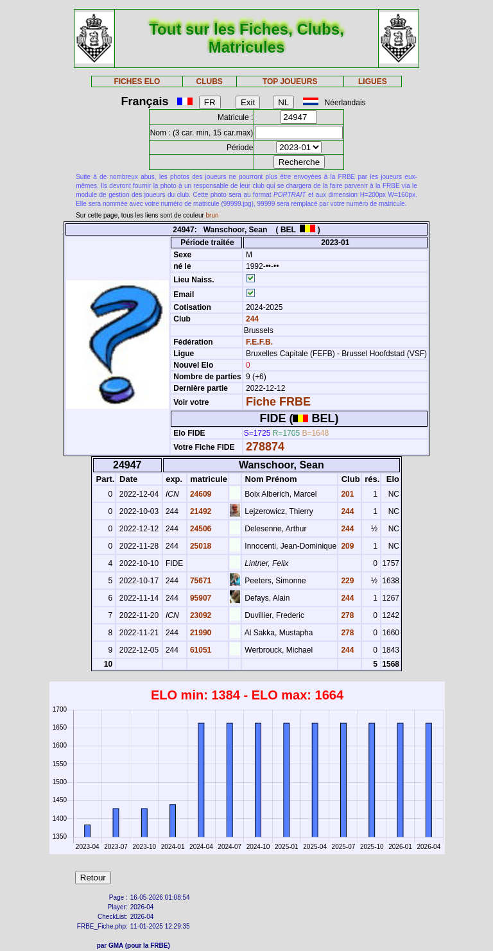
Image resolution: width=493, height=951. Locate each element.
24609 (200, 494)
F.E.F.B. (259, 342)
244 (251, 318)
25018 (200, 546)
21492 (200, 511)
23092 (200, 615)
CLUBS (209, 81)
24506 (200, 528)
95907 (200, 598)
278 (346, 615)
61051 (200, 650)
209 (346, 546)
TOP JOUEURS (290, 81)
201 (346, 494)
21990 (200, 632)
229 (346, 580)
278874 (265, 446)
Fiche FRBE (278, 401)
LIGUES (372, 81)
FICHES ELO (137, 81)
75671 (200, 580)
